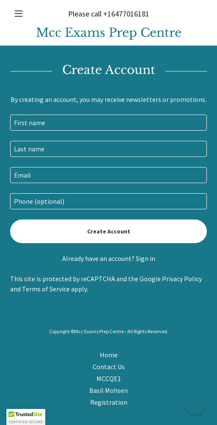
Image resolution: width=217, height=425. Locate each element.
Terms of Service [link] (46, 289)
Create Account (108, 231)
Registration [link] (108, 402)
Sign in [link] (145, 258)
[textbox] (108, 123)
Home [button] (109, 355)
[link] (108, 32)
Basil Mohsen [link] (108, 390)
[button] (25, 13)
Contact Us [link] (109, 366)
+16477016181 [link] (126, 14)
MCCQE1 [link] (108, 378)
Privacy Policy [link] (182, 278)
